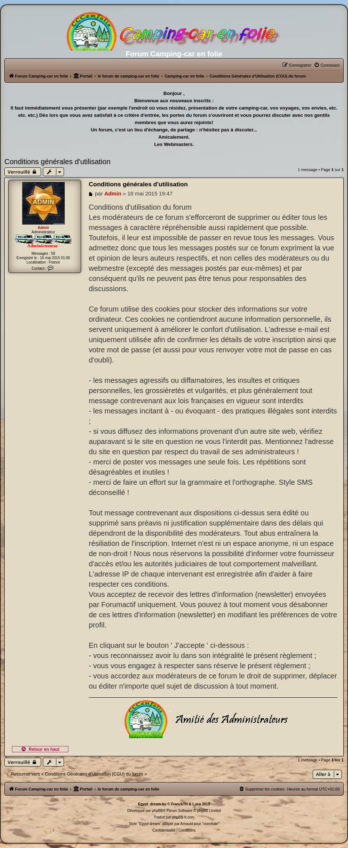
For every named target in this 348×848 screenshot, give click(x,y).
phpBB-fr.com (183, 817)
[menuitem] (327, 65)
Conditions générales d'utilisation (57, 162)
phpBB (157, 811)
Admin (43, 228)
